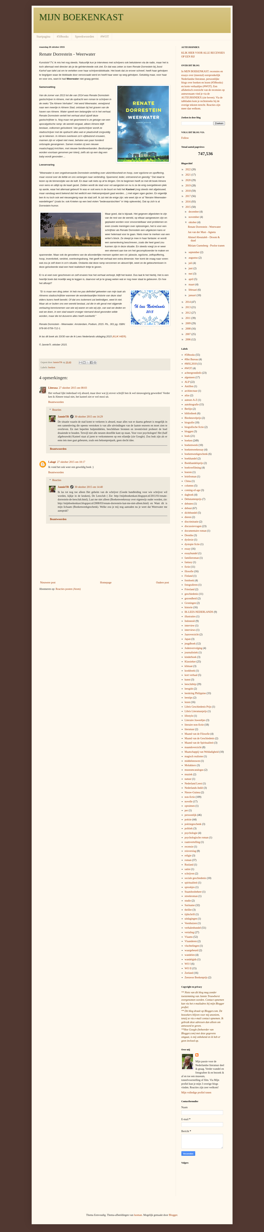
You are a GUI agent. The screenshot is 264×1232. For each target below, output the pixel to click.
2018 (188, 190)
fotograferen (191, 584)
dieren (188, 517)
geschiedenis (191, 593)
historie (189, 607)
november (194, 217)
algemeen (190, 377)
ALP (187, 382)
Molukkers (190, 765)
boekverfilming (193, 467)
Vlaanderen (191, 941)
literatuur (189, 729)
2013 (188, 307)
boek (187, 436)
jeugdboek (190, 643)
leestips (189, 697)
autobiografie (192, 404)
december (194, 211)
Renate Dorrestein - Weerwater (204, 226)
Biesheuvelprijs (193, 418)
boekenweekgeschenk (196, 454)
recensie (189, 846)
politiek (189, 828)
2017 (188, 196)
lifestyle (189, 715)
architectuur (191, 390)
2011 (188, 318)
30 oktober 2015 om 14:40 (89, 487)
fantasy (188, 562)
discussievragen (193, 526)
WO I (188, 963)
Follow (185, 138)
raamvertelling (192, 842)
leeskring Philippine (195, 693)
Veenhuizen (191, 923)
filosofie (189, 571)
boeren (188, 472)
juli (191, 263)
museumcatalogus (194, 769)
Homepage (106, 582)
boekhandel (191, 458)
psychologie (191, 833)
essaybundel (191, 553)
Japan (188, 639)
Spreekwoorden (84, 36)
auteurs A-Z (191, 400)
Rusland (189, 864)
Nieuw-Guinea (192, 792)
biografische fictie (194, 427)
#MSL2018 (191, 363)
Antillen (189, 386)
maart (192, 284)
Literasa (53, 387)
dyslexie (189, 539)
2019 (188, 185)
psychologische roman (196, 837)
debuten (189, 503)
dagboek (189, 494)
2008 (188, 328)
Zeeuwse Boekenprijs (196, 977)
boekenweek (191, 445)
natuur (188, 779)
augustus (194, 257)
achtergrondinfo (193, 372)
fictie (187, 566)
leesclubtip (190, 684)
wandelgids (191, 959)
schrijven (189, 873)
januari (193, 295)
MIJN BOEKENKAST (81, 17)
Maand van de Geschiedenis (199, 738)
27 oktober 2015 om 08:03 (73, 387)
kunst (187, 679)
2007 (188, 334)
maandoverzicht (193, 747)
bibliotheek (191, 413)
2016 (188, 201)
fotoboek (189, 580)
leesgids (189, 688)
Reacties (56, 409)
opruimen (190, 805)
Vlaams (189, 936)
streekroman (191, 896)
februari (193, 289)
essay (187, 548)
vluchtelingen (192, 945)
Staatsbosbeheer (193, 891)
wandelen (190, 954)
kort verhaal (191, 675)
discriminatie (191, 521)
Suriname (190, 905)
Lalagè (52, 462)
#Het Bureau (191, 359)
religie (188, 855)
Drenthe (189, 535)
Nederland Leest (193, 783)
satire (187, 869)
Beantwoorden (56, 402)
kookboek (190, 670)
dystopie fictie (192, 544)
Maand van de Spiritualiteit (199, 742)
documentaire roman (195, 530)
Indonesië (190, 621)
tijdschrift (190, 914)
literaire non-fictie (194, 724)
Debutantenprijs (193, 499)
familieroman (192, 557)
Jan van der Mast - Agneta (202, 232)
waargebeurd (191, 950)
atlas (187, 395)
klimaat (189, 666)
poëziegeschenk (193, 824)
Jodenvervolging (193, 648)
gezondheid (191, 598)
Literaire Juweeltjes (195, 720)
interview (190, 625)
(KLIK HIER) (119, 336)
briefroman (190, 476)
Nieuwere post (48, 582)
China (188, 481)
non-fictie (190, 797)
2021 (188, 174)
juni (191, 268)
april (191, 279)
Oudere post (162, 582)
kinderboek (191, 657)
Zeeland (189, 972)
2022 (188, 169)
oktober (193, 222)
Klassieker (190, 661)
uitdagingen (191, 918)
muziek (188, 774)
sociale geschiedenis (195, 878)
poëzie (188, 819)
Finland (189, 575)
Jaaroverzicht (192, 634)
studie (188, 900)
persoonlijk (191, 815)
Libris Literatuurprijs (196, 711)
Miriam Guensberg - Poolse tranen (206, 245)
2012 (188, 312)
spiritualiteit (191, 882)
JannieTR (63, 416)
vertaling (189, 932)
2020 (188, 180)
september (194, 252)
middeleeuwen (192, 761)
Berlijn (188, 408)
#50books (62, 36)
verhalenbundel (193, 927)
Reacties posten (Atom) (68, 589)
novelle (188, 801)
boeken (51, 367)
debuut (188, 508)
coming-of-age (192, 490)
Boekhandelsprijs (194, 463)
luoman (138, 1215)
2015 (188, 207)
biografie (189, 422)
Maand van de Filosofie (197, 733)
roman (188, 860)
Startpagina (43, 36)
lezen (187, 702)
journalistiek (191, 652)
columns (189, 485)
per (186, 810)
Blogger (173, 1215)
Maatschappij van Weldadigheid (202, 751)
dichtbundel (191, 512)
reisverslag (190, 851)
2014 (188, 302)
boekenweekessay (194, 449)
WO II (188, 968)
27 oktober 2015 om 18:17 (71, 462)
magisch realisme (194, 756)
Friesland (189, 589)
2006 (188, 339)
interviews (190, 630)
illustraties (190, 616)
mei (191, 273)
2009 (188, 323)
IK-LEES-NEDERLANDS (199, 612)
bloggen (189, 431)
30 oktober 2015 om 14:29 (89, 416)
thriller (188, 909)
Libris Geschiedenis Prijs (198, 706)
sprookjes (190, 887)
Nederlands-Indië (194, 787)
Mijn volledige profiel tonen (196, 1092)
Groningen (190, 603)
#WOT (104, 36)
